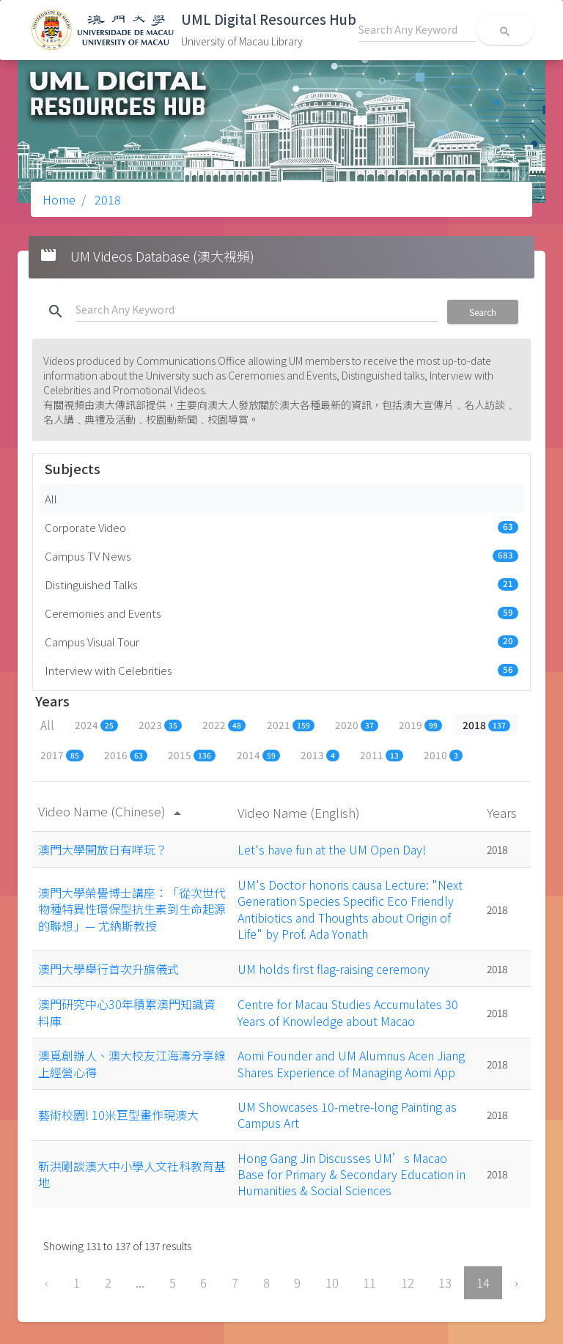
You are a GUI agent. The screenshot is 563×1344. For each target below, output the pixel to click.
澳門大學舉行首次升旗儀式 (108, 969)
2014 (258, 754)
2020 (356, 724)
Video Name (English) (300, 812)
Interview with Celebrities (281, 670)
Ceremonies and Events (281, 613)
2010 (443, 754)
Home (59, 199)
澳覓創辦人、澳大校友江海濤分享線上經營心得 (132, 1063)
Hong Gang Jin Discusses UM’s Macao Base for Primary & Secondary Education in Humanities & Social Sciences (352, 1174)
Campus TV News (281, 555)
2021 (290, 724)
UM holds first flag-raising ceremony (334, 969)
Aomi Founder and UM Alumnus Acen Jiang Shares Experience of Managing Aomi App (351, 1063)
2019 (420, 724)
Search (482, 312)
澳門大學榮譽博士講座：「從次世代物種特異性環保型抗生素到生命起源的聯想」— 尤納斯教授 (132, 909)
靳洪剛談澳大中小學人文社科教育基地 (132, 1174)
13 (445, 1282)
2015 (192, 754)
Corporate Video (281, 527)
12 (407, 1282)
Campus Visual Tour (281, 641)
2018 (106, 199)
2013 (320, 754)
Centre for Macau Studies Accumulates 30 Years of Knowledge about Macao (348, 1012)
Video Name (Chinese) (112, 811)
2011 (381, 754)
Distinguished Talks (281, 584)
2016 (125, 754)
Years (503, 812)
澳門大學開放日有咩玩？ (102, 849)
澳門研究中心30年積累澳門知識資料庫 (127, 1012)
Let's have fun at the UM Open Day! (332, 849)
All (51, 498)
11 (369, 1282)
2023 (160, 724)
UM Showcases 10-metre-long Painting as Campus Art (347, 1114)
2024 (96, 724)
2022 (224, 724)
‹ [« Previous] (46, 1282)
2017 (62, 754)
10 (332, 1282)
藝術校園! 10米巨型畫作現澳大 (118, 1114)
